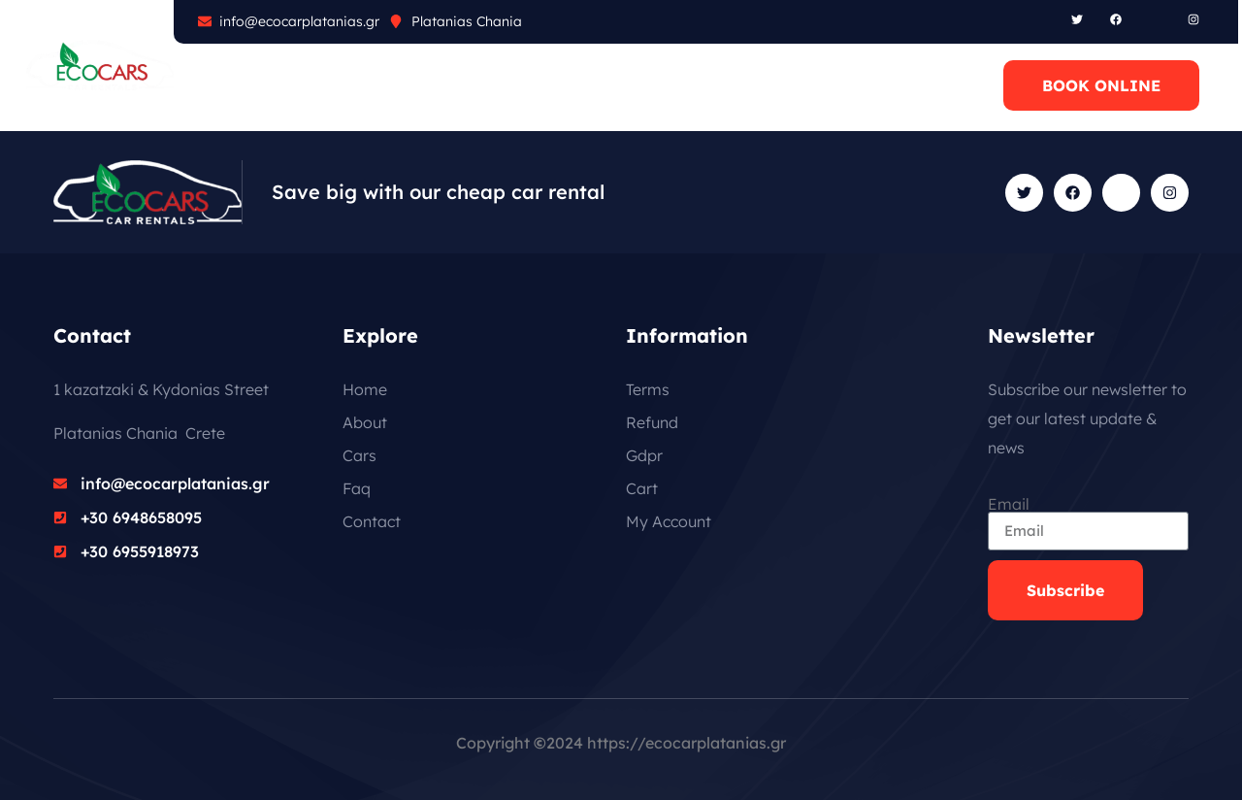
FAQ (411, 85)
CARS (336, 85)
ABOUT (249, 85)
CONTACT (585, 85)
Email (1009, 504)
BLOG (487, 85)
